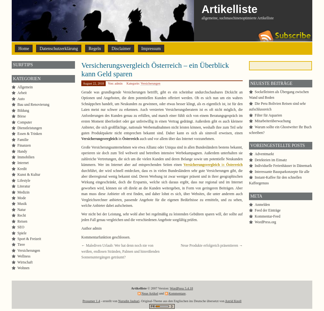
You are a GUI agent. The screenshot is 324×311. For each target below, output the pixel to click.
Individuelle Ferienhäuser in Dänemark (283, 166)
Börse (21, 116)
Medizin (23, 192)
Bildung (23, 110)
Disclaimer (121, 48)
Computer (24, 122)
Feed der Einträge (268, 210)
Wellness (23, 256)
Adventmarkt (264, 154)
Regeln (95, 48)
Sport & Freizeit (29, 239)
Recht (21, 215)
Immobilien (25, 157)
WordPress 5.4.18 (181, 288)
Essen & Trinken (29, 134)
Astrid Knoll (233, 301)
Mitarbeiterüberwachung (273, 121)
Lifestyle (23, 180)
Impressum (151, 48)
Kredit (22, 169)
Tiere (21, 244)
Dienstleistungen (29, 128)
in (213, 165)
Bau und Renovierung (33, 104)
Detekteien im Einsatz (271, 160)
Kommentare (177, 293)
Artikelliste (230, 9)
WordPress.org (265, 222)
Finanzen (24, 145)
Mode (21, 198)
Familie (22, 140)
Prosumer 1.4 (91, 301)
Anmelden (262, 204)
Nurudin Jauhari (129, 301)
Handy (22, 151)
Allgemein (25, 87)
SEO (20, 227)
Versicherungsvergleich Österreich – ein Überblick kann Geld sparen (155, 69)
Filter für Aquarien (268, 115)
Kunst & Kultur (28, 174)
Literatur (23, 186)
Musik (22, 204)
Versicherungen (150, 83)
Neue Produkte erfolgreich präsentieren (209, 245)
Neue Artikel (149, 293)
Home (23, 48)
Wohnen (23, 268)
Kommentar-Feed (267, 216)
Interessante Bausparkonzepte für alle (282, 172)
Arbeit (22, 93)
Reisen (22, 221)
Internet (23, 163)
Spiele (22, 233)
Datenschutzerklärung (59, 48)
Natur (21, 210)
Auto (21, 99)
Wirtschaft (25, 262)
